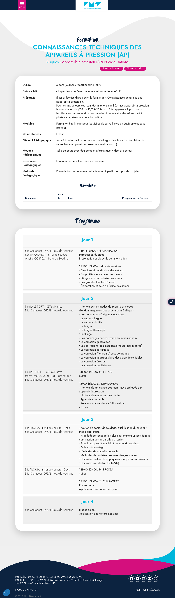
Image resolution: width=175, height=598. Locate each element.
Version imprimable (135, 68)
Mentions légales (148, 590)
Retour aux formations (111, 68)
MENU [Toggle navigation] (22, 5)
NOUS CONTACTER (26, 590)
